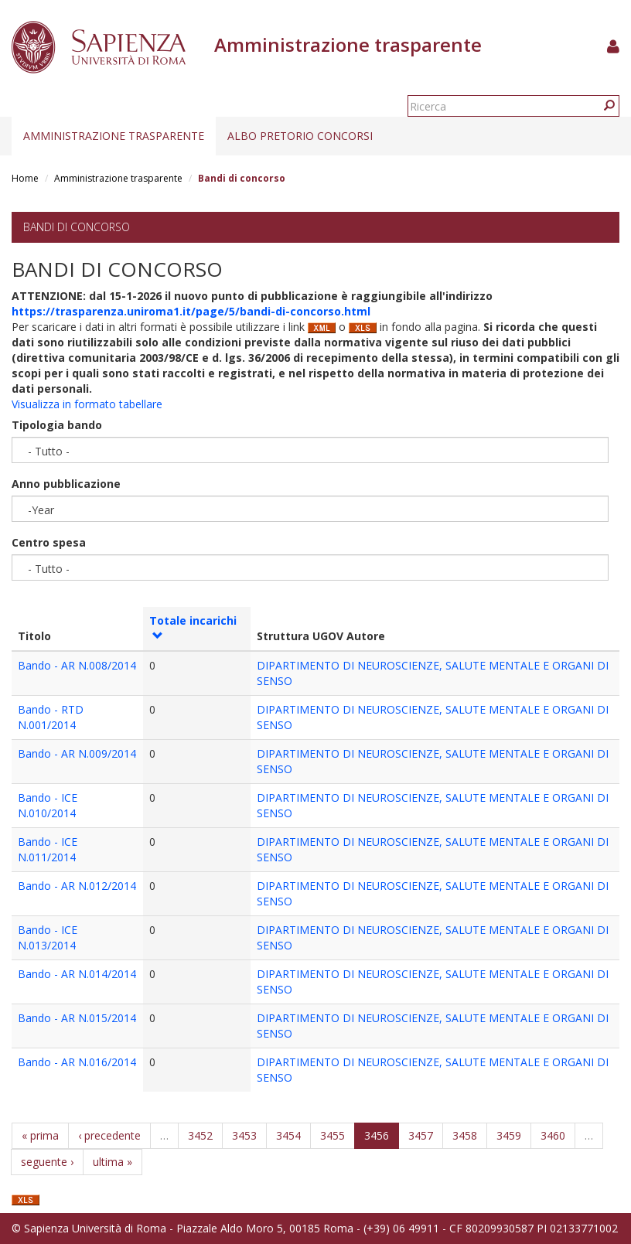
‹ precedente (109, 1135)
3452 (200, 1135)
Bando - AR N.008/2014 (77, 665)
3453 (244, 1135)
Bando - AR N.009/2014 (77, 753)
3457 (420, 1135)
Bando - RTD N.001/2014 (51, 717)
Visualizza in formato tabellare (87, 404)
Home (25, 178)
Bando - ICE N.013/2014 (47, 937)
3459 (508, 1135)
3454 (288, 1135)
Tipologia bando (57, 425)
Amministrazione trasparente (113, 135)
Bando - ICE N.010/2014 (47, 805)
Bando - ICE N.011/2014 (47, 849)
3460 (553, 1135)
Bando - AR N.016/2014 (77, 1062)
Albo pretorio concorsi (300, 135)
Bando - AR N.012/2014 (77, 885)
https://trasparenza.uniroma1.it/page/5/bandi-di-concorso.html (191, 311)
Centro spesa (49, 542)
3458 (464, 1135)
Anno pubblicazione (66, 483)
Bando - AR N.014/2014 (77, 973)
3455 (332, 1135)
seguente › (47, 1161)
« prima (40, 1135)
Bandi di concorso (76, 227)
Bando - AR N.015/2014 (77, 1018)
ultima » (112, 1161)
